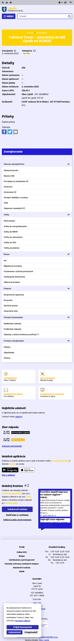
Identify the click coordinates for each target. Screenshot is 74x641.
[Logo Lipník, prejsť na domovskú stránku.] (37, 9)
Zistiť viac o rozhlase (17, 506)
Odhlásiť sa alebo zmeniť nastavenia (17, 511)
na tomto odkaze (22, 621)
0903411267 (37, 597)
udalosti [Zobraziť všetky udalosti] (18, 408)
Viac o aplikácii (8, 466)
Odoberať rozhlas (17, 500)
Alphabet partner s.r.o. (48, 628)
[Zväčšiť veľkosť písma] (65, 2)
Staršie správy (46, 516)
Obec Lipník (44, 631)
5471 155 (37, 594)
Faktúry (26, 45)
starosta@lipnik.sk (37, 600)
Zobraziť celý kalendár (12, 437)
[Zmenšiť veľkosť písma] (62, 2)
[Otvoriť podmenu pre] (68, 155)
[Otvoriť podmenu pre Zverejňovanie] (68, 149)
